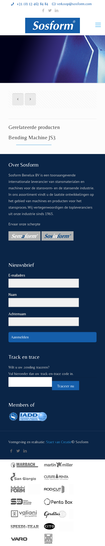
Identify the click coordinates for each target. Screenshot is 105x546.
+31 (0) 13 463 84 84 (32, 4)
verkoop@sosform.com (74, 4)
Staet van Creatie (58, 442)
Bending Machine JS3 (32, 137)
